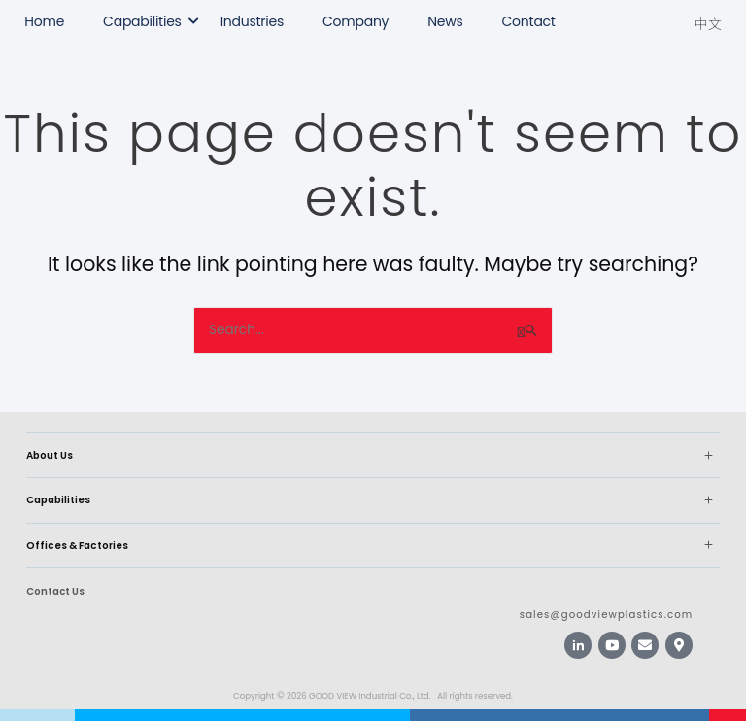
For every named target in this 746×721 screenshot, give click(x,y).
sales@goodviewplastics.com (606, 614)
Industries (252, 21)
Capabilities (142, 21)
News (444, 21)
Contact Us (55, 591)
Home (44, 21)
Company (355, 21)
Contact (529, 21)
